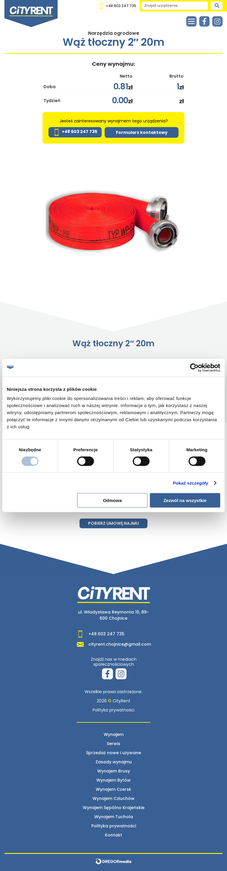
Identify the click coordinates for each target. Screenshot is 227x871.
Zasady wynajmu (113, 762)
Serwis (113, 744)
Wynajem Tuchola (113, 817)
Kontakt (113, 835)
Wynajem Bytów (113, 780)
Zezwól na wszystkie (185, 500)
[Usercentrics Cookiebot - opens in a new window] (194, 367)
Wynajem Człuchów (113, 798)
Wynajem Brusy (113, 771)
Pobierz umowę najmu (113, 523)
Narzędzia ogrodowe (113, 33)
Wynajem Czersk (113, 789)
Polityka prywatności (113, 710)
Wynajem (114, 734)
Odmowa (112, 500)
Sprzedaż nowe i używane (113, 753)
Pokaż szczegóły (190, 482)
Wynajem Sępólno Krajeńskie (114, 808)
